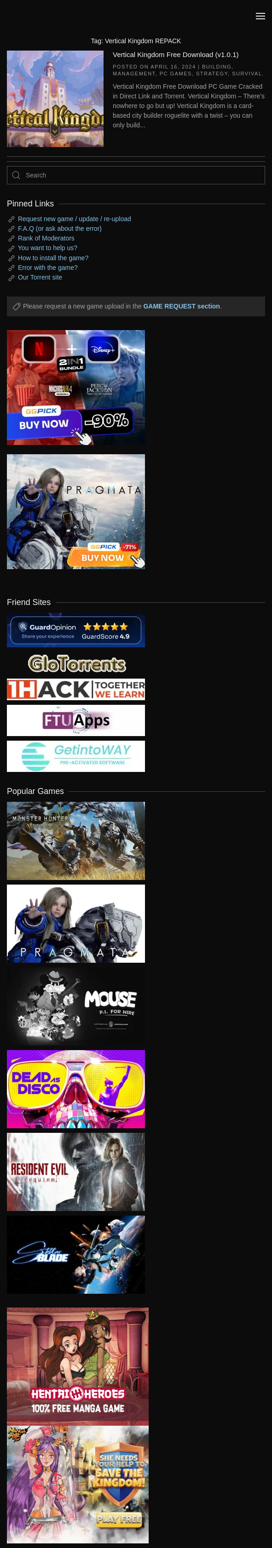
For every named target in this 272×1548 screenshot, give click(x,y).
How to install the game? (53, 258)
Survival (247, 73)
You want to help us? (47, 247)
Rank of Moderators (46, 238)
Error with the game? (48, 267)
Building (216, 66)
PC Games (176, 73)
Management (134, 73)
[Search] (136, 175)
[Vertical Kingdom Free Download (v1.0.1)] (55, 98)
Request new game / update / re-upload (74, 219)
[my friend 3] (76, 688)
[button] (260, 16)
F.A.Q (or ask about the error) (60, 228)
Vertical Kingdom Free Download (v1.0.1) (175, 54)
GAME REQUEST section (181, 306)
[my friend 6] (76, 720)
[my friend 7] (76, 756)
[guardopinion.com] (76, 629)
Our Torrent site (40, 277)
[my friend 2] (76, 662)
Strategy (212, 73)
